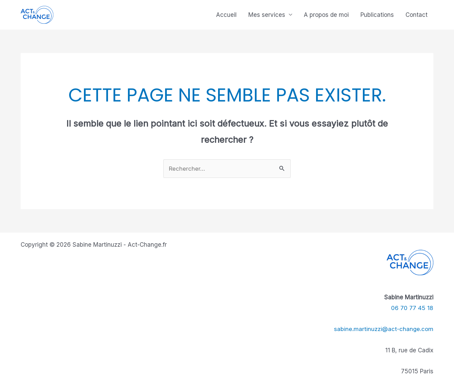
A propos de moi (326, 14)
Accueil (226, 14)
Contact (417, 14)
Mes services (266, 14)
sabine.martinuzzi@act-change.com (383, 329)
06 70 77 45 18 (412, 308)
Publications (377, 14)
